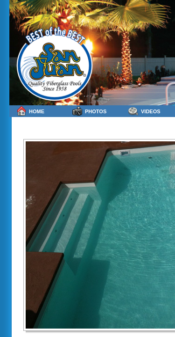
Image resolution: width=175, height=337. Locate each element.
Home (30, 111)
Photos (89, 111)
